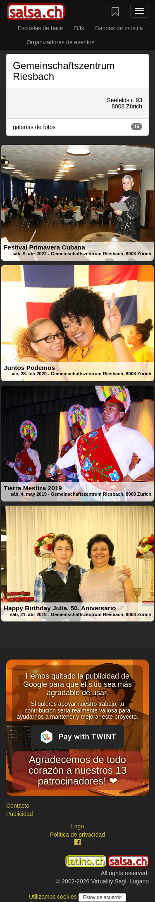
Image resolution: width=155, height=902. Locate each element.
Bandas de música (119, 28)
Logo (77, 826)
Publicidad (19, 814)
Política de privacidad (77, 834)
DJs (79, 28)
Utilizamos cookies (54, 896)
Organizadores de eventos (60, 42)
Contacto (17, 805)
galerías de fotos (77, 126)
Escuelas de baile (40, 28)
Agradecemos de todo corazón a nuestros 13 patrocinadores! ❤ (77, 770)
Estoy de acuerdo (102, 897)
